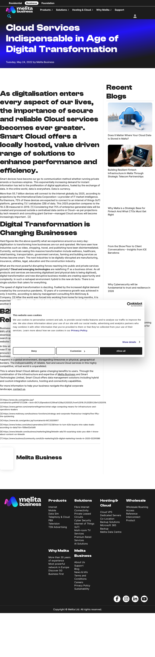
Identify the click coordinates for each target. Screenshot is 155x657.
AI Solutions (81, 587)
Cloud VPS (106, 555)
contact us (19, 433)
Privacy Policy (82, 629)
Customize (77, 351)
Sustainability (81, 632)
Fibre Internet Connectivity (81, 553)
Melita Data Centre (110, 575)
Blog (76, 612)
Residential (15, 3)
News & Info (81, 616)
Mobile (52, 554)
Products (45, 9)
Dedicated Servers (110, 559)
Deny (34, 351)
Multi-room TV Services (82, 576)
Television (54, 567)
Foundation (47, 3)
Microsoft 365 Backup (108, 571)
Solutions (61, 9)
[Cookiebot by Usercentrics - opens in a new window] (129, 304)
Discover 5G (55, 614)
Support (119, 9)
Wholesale (136, 544)
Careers (78, 626)
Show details (129, 342)
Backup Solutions (110, 565)
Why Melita (102, 9)
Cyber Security (82, 564)
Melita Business (66, 418)
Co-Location (107, 562)
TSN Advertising (57, 570)
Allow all (121, 351)
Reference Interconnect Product (133, 561)
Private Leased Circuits (82, 559)
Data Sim (53, 557)
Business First (56, 617)
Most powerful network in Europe (58, 609)
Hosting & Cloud (81, 9)
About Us (79, 606)
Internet (52, 551)
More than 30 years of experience (59, 603)
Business (31, 3)
